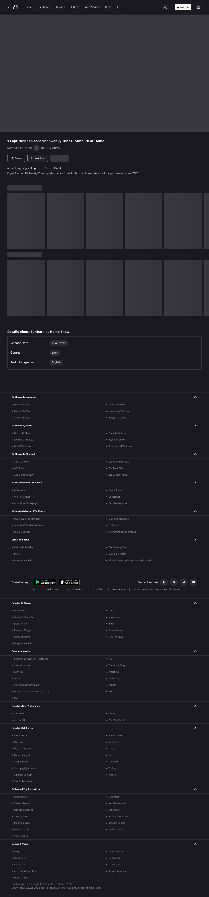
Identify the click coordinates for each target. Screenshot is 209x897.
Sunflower (114, 761)
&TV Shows (19, 468)
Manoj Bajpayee (22, 823)
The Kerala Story (117, 665)
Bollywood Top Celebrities (26, 789)
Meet (16, 554)
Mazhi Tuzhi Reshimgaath (27, 518)
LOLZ (120, 7)
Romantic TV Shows (24, 439)
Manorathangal (22, 755)
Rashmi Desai (115, 829)
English (35, 168)
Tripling (112, 768)
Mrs (16, 698)
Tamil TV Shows (22, 417)
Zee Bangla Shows (118, 474)
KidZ (108, 7)
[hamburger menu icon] (198, 7)
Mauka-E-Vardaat (117, 554)
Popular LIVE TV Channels (26, 706)
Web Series (92, 7)
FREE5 (74, 7)
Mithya (112, 748)
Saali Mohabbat (22, 665)
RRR (110, 691)
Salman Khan (20, 816)
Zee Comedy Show (118, 547)
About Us (34, 589)
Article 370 (114, 672)
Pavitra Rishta (115, 490)
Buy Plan (183, 7)
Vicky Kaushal (21, 836)
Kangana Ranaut (117, 823)
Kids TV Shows (116, 636)
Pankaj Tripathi (21, 829)
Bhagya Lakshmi (22, 560)
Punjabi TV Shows (117, 417)
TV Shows (54, 148)
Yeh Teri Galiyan (22, 496)
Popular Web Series (22, 728)
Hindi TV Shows (22, 404)
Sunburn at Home (19, 148)
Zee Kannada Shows (119, 461)
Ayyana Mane (21, 735)
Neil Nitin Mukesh (117, 803)
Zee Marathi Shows (24, 474)
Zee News (19, 713)
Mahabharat (20, 610)
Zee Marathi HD (117, 720)
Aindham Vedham (23, 774)
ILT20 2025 (19, 864)
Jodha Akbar (20, 490)
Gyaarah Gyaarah (23, 748)
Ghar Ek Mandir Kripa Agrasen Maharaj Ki (130, 560)
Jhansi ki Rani (20, 623)
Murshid (18, 742)
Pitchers (113, 774)
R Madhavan (20, 796)
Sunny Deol (114, 796)
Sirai (111, 658)
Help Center (53, 589)
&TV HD (112, 713)
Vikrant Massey (22, 803)
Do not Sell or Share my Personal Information (157, 589)
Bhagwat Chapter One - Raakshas (31, 658)
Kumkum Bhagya (22, 630)
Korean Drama (116, 630)
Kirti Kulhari (114, 810)
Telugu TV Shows (117, 404)
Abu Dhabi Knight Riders (26, 871)
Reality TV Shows (117, 439)
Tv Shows (44, 7)
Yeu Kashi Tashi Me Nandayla (29, 525)
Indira (112, 623)
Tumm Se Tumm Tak (24, 617)
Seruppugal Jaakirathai (25, 768)
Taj (110, 755)
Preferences (119, 589)
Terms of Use (97, 589)
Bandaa (112, 685)
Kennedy (18, 672)
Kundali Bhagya (22, 636)
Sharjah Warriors (117, 871)
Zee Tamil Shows (117, 468)
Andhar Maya (21, 761)
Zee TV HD (19, 720)
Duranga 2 (114, 742)
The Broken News (23, 781)
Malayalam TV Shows (119, 411)
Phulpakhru (114, 525)
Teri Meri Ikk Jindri (118, 503)
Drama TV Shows (22, 433)
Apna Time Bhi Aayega (25, 503)
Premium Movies (21, 651)
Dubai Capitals (116, 851)
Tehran (17, 678)
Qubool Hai (114, 496)
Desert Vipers (21, 877)
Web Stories (20, 858)
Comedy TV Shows (118, 433)
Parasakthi (114, 678)
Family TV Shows (22, 446)
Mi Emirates (115, 864)
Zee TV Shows (21, 461)
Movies (60, 7)
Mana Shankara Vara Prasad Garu (31, 691)
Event (57, 168)
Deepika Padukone (23, 810)
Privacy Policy (75, 589)
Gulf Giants (114, 858)
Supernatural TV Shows (120, 446)
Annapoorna (115, 617)
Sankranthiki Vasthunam (26, 685)
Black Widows (115, 735)
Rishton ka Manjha (23, 547)
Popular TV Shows (21, 603)
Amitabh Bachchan (118, 816)
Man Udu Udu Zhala (119, 518)
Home (28, 7)
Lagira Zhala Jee (22, 532)
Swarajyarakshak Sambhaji (122, 532)
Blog (16, 851)
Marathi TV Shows (23, 411)
